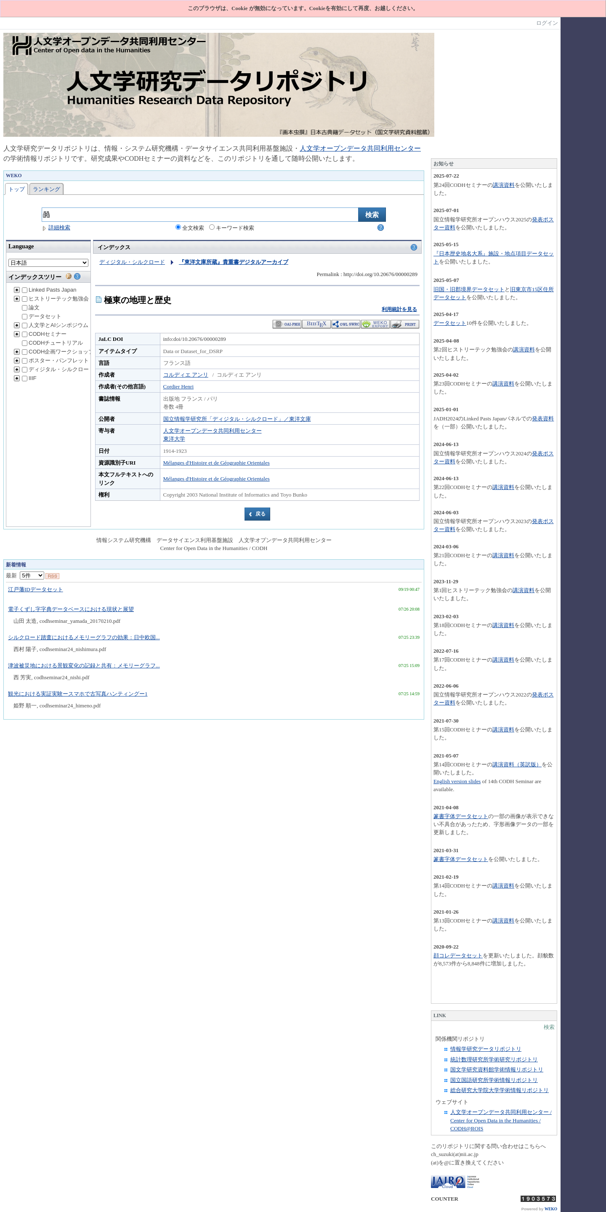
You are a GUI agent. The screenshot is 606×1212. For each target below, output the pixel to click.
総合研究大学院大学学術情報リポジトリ (499, 1090)
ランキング (46, 189)
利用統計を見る (399, 309)
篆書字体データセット (460, 816)
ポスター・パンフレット (55, 360)
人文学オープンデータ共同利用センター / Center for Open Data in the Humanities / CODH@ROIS (501, 1120)
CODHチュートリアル (52, 343)
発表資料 (543, 419)
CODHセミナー (44, 334)
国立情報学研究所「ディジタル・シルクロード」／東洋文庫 (237, 419)
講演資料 (504, 185)
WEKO (551, 1209)
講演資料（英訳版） (517, 765)
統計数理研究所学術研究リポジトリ (494, 1059)
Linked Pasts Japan (49, 290)
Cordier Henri (178, 386)
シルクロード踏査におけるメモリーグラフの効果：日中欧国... (84, 637)
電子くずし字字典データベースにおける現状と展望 (71, 609)
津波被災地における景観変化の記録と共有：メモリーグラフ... (84, 665)
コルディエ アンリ (185, 375)
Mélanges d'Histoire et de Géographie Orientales (216, 463)
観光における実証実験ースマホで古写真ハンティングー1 (78, 694)
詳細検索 (56, 227)
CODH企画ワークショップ (58, 351)
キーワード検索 (231, 227)
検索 (549, 1027)
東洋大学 (174, 439)
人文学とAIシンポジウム (55, 325)
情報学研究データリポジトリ (485, 1049)
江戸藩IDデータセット (35, 589)
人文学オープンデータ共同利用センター (360, 148)
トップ (16, 189)
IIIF (29, 378)
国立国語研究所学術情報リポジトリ (494, 1080)
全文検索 (189, 227)
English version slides (457, 781)
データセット (41, 316)
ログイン (547, 23)
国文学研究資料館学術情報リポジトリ (496, 1069)
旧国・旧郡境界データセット (469, 289)
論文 (31, 307)
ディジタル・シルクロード (58, 369)
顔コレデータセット (458, 956)
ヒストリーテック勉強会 (55, 298)
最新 (25, 575)
